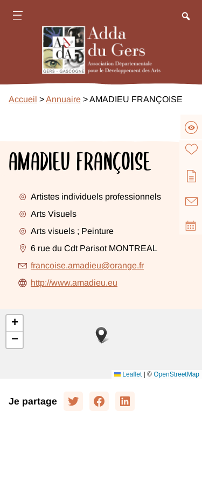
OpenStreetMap (176, 374)
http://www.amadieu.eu (74, 282)
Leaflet (128, 374)
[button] (101, 335)
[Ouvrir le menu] (17, 17)
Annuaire (63, 99)
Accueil (23, 99)
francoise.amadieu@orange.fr (87, 265)
